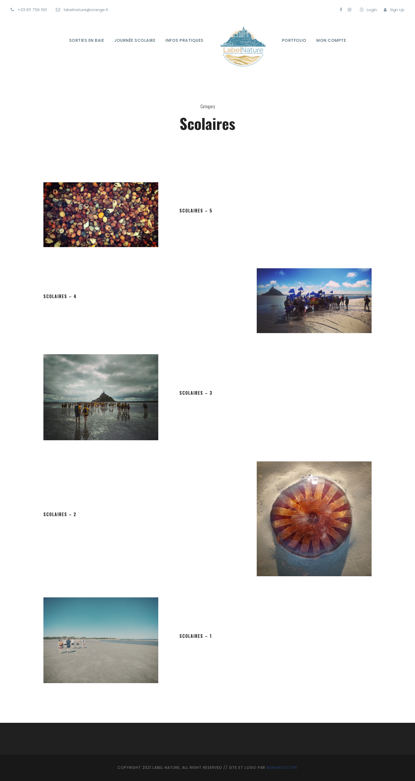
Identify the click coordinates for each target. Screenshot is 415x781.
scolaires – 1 (195, 636)
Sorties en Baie (86, 40)
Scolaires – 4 (60, 296)
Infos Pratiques (184, 40)
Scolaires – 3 (196, 393)
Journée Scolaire (134, 40)
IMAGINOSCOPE (282, 767)
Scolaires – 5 (196, 210)
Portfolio (294, 40)
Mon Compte (331, 40)
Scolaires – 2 (59, 514)
